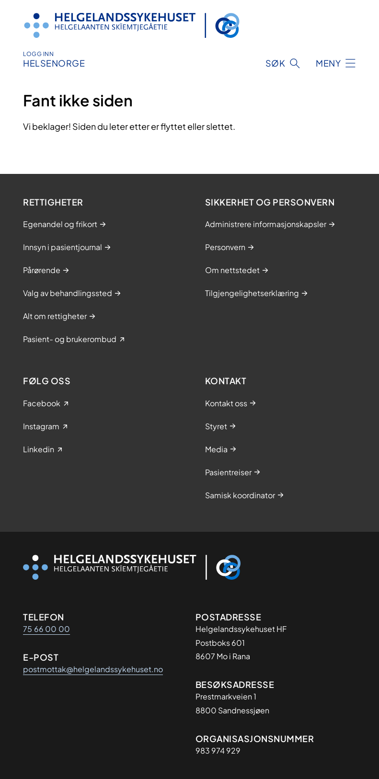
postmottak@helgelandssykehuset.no (93, 669)
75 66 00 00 (46, 629)
